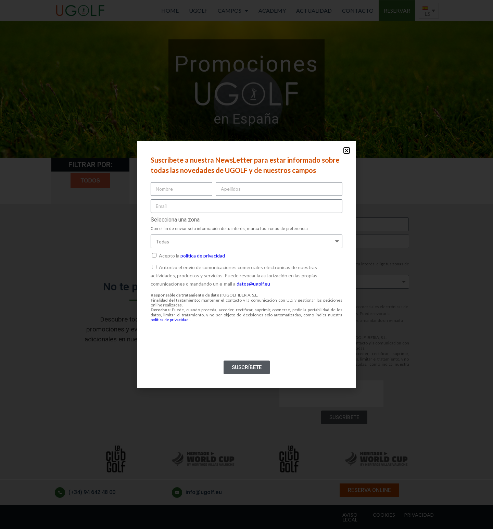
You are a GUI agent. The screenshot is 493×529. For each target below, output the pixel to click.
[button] (346, 150)
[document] (246, 264)
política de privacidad (202, 256)
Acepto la (192, 256)
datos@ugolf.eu (253, 284)
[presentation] (203, 343)
